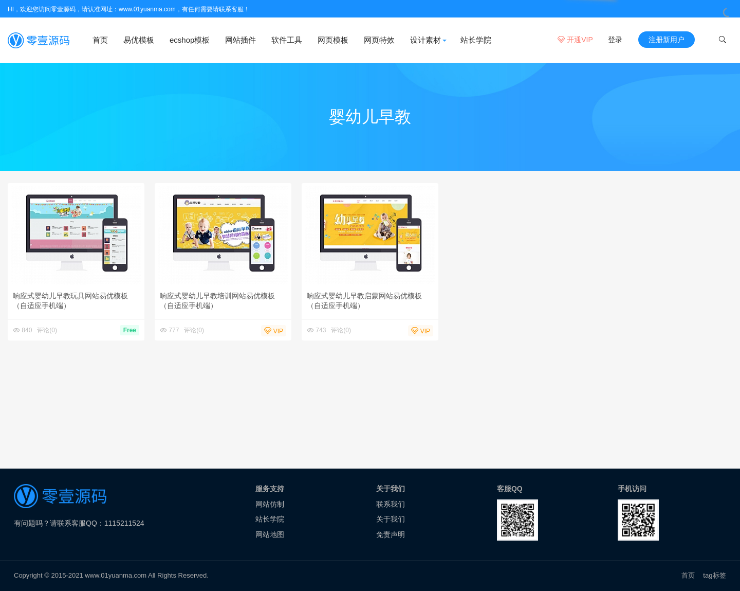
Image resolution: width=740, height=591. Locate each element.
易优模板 (138, 39)
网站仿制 (269, 504)
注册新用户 (666, 39)
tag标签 (714, 575)
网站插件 (240, 39)
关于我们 (390, 519)
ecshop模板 (190, 39)
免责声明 (390, 534)
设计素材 (425, 39)
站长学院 (475, 39)
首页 (100, 39)
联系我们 (390, 504)
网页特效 (379, 39)
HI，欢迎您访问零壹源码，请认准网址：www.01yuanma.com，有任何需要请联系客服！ (129, 9)
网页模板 (333, 39)
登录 (615, 39)
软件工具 (286, 39)
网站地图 (269, 534)
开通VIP (575, 39)
